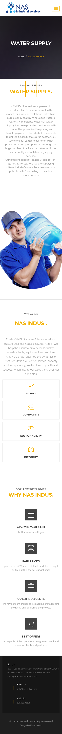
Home (21, 56)
